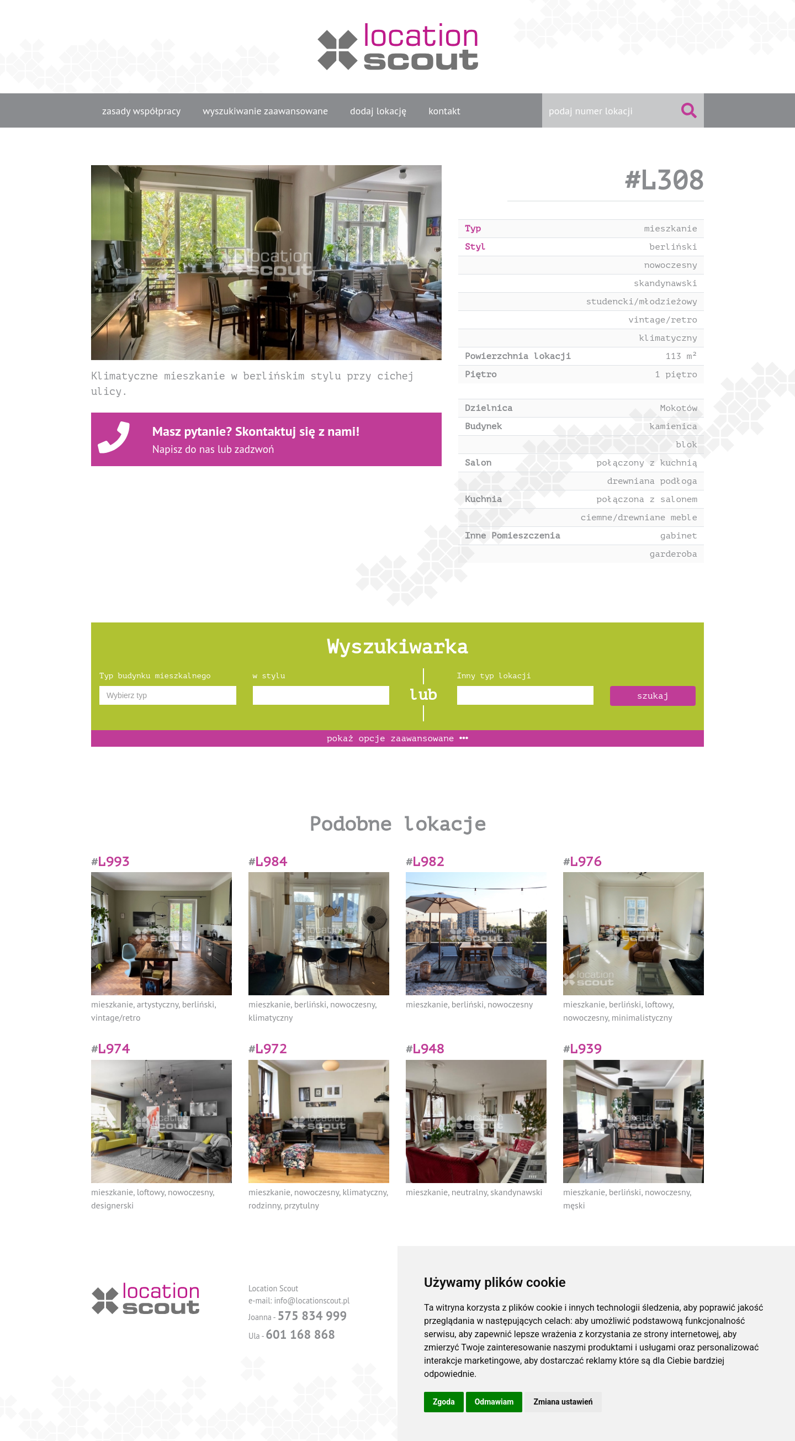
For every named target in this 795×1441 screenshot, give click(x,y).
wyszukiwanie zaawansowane (265, 110)
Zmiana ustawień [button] (562, 1401)
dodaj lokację (378, 110)
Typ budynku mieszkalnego (155, 676)
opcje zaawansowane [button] (397, 738)
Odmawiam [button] (494, 1401)
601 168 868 (300, 1334)
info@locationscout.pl (311, 1300)
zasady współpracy (141, 110)
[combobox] (167, 695)
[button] (117, 262)
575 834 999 (312, 1315)
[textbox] (168, 695)
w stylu (269, 676)
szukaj (653, 696)
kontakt (444, 110)
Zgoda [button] (444, 1401)
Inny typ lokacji (494, 676)
